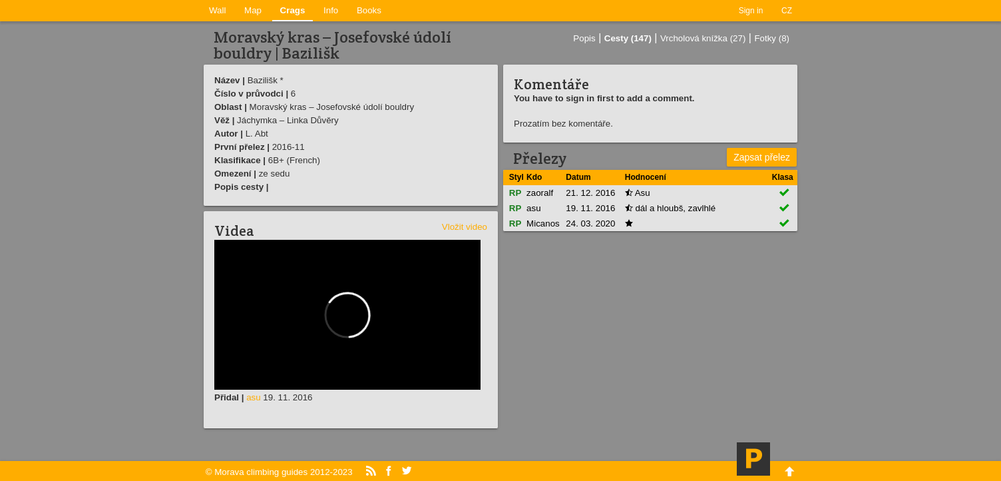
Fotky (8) (771, 38)
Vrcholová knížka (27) (702, 38)
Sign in (751, 10)
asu (253, 397)
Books (369, 10)
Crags (292, 10)
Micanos (543, 224)
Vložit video (464, 227)
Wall (217, 10)
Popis (584, 38)
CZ (786, 10)
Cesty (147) (628, 38)
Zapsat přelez (761, 157)
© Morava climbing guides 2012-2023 (279, 472)
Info (330, 10)
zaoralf (539, 193)
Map (253, 10)
